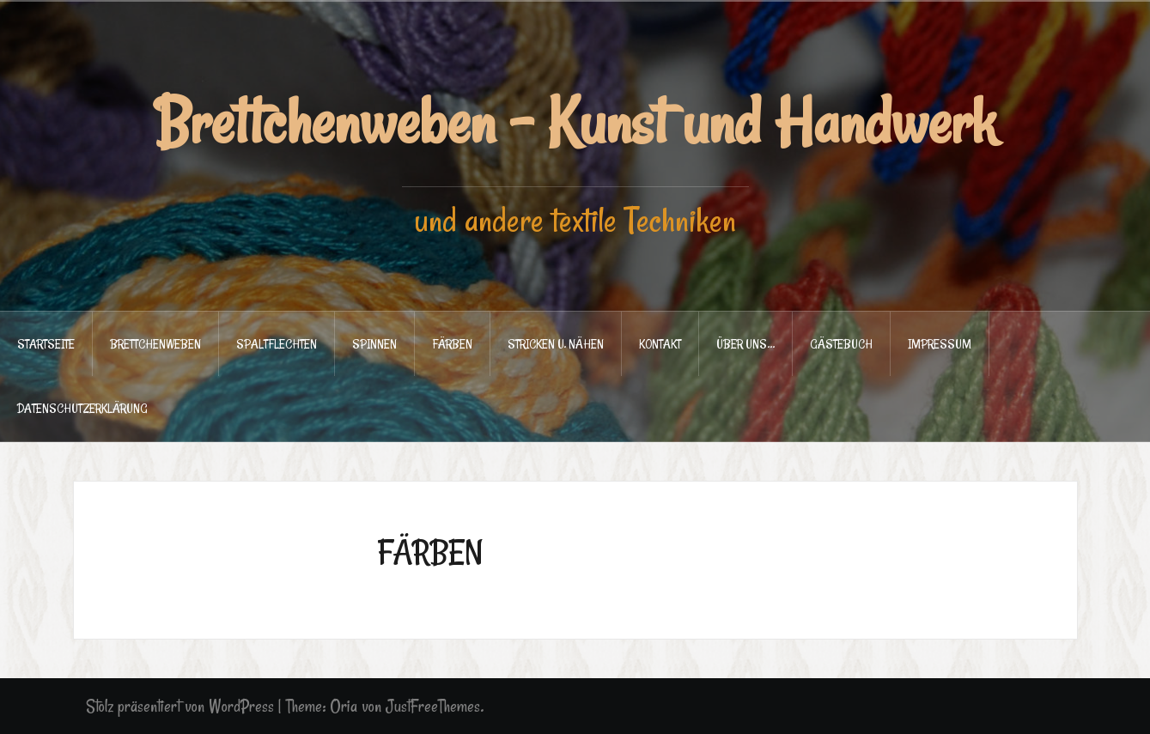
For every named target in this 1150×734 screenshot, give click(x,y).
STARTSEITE (46, 344)
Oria (343, 706)
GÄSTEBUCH (841, 344)
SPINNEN (374, 344)
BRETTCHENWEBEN (155, 344)
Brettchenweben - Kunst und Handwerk (575, 122)
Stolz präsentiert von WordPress (180, 706)
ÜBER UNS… (745, 344)
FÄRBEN (452, 344)
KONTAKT (660, 344)
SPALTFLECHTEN (276, 344)
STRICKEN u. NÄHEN (556, 344)
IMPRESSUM (939, 344)
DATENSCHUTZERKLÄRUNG (82, 408)
